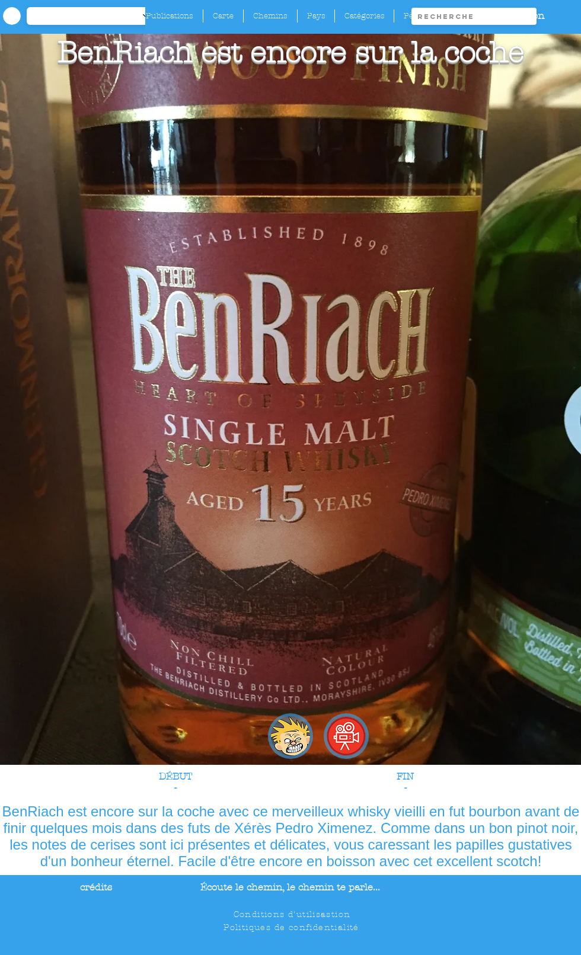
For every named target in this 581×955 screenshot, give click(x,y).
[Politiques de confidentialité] (292, 927)
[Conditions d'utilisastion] (293, 914)
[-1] (94, 16)
